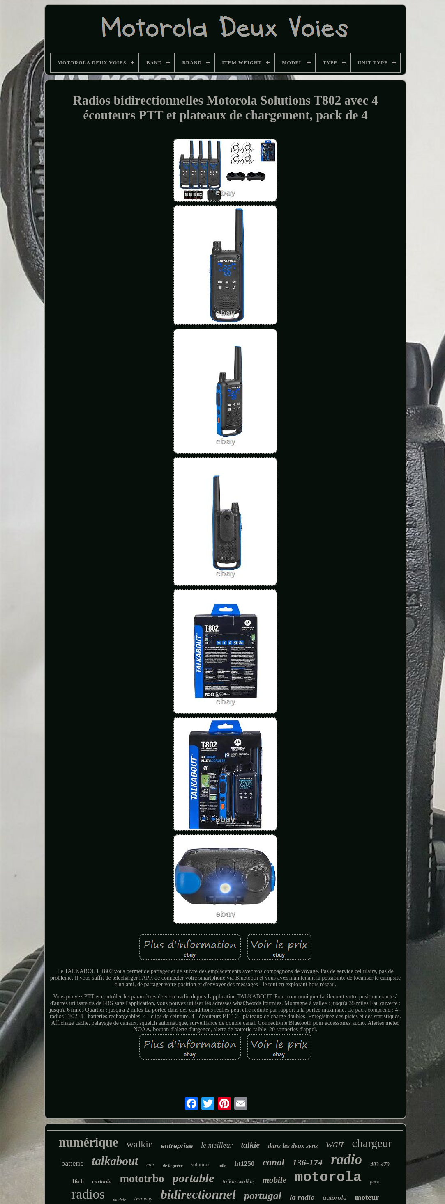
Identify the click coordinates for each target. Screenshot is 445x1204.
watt (335, 1143)
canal (273, 1162)
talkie (250, 1144)
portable (193, 1178)
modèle (119, 1199)
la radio (302, 1197)
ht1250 (244, 1163)
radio (346, 1159)
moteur (367, 1197)
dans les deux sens (293, 1145)
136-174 (308, 1162)
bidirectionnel (198, 1194)
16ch (77, 1181)
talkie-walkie (238, 1181)
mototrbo (142, 1178)
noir (150, 1164)
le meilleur (217, 1145)
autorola (335, 1198)
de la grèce (173, 1165)
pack (374, 1182)
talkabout (115, 1160)
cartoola (101, 1182)
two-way (143, 1198)
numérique (88, 1142)
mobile (274, 1180)
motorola (328, 1177)
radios (88, 1194)
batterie (72, 1163)
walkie (140, 1144)
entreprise (177, 1145)
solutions (200, 1164)
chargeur (372, 1143)
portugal (262, 1196)
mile (222, 1165)
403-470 (380, 1164)
